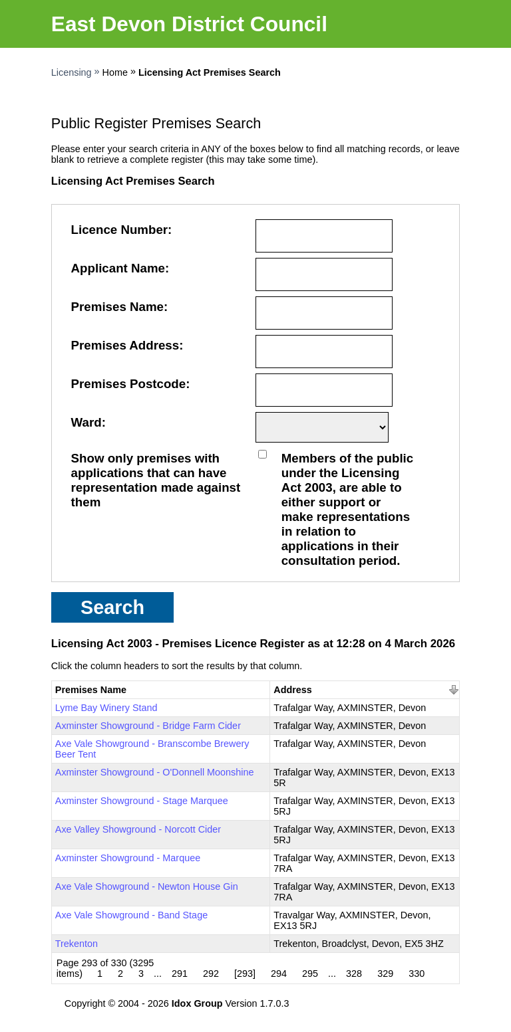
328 (354, 973)
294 (279, 973)
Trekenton (76, 943)
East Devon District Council (189, 24)
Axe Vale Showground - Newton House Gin (146, 886)
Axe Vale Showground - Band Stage (131, 915)
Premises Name (117, 307)
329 (385, 973)
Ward (86, 422)
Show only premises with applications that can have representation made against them (156, 480)
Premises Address (125, 345)
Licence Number (119, 230)
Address (292, 689)
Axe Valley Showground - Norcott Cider (138, 829)
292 (211, 973)
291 (180, 973)
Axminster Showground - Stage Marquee (141, 800)
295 (310, 973)
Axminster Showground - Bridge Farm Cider (148, 725)
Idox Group (197, 1003)
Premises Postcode (128, 384)
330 (417, 973)
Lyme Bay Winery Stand (106, 707)
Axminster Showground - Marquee (127, 858)
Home (115, 72)
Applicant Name (118, 268)
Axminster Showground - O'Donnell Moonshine (154, 772)
